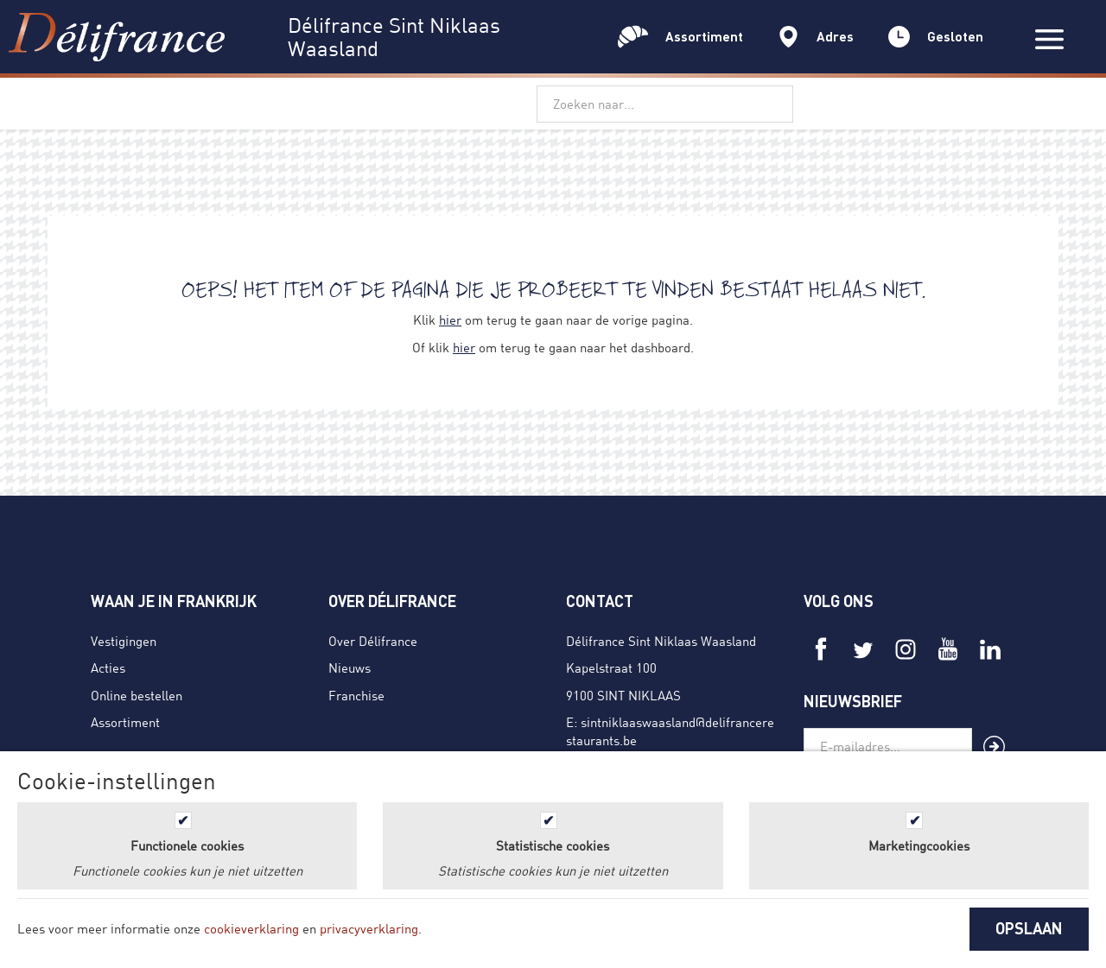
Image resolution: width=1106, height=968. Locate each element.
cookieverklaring (251, 928)
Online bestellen (136, 695)
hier (450, 319)
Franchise (356, 695)
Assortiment (125, 722)
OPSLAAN (1029, 928)
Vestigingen (123, 640)
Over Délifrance (372, 640)
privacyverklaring (369, 928)
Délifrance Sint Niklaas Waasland (661, 640)
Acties (108, 667)
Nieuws (349, 667)
